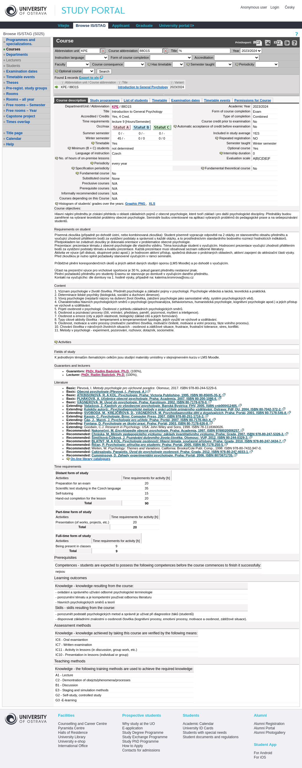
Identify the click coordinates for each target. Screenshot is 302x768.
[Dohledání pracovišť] (103, 51)
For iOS (260, 757)
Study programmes (104, 100)
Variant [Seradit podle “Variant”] (179, 82)
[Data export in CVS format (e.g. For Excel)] (278, 43)
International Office (73, 746)
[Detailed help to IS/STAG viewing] (294, 43)
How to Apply (132, 746)
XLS (152, 203)
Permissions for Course (252, 100)
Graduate (144, 25)
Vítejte (63, 25)
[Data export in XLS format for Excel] (268, 43)
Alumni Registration (269, 724)
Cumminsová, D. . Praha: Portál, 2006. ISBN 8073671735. (163, 455)
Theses (12, 83)
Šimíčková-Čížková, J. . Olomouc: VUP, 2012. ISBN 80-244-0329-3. (170, 437)
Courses (13, 49)
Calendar (13, 139)
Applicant (120, 25)
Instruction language (69, 57)
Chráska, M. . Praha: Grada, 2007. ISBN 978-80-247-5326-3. (188, 434)
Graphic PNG (135, 203)
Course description (71, 100)
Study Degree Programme (142, 733)
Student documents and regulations (211, 737)
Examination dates (21, 71)
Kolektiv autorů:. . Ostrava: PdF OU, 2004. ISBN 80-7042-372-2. (182, 409)
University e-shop (72, 741)
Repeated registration (234, 138)
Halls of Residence (73, 733)
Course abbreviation (123, 51)
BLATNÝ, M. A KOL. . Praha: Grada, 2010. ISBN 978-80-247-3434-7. (187, 441)
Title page (14, 133)
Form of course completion (130, 57)
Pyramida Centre (71, 728)
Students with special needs (205, 733)
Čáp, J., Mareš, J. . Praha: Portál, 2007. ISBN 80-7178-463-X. (148, 420)
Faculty (60, 64)
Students (13, 66)
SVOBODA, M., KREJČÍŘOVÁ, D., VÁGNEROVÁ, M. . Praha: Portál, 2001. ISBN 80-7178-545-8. (185, 413)
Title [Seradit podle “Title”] (125, 82)
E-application (132, 728)
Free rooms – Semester (25, 105)
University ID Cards (198, 728)
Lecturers (13, 60)
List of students (136, 100)
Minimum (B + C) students (90, 148)
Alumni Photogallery (269, 733)
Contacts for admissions (141, 750)
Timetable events (20, 77)
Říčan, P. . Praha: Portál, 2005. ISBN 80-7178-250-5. (158, 444)
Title (174, 51)
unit (67, 51)
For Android (263, 753)
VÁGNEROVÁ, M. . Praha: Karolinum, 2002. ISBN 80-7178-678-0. (142, 402)
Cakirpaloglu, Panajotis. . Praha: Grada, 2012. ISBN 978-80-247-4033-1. (170, 451)
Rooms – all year (20, 99)
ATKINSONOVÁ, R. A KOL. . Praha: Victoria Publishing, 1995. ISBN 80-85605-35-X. (149, 395)
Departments (17, 55)
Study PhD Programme (140, 741)
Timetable (159, 100)
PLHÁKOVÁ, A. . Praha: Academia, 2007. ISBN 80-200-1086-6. (147, 398)
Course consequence (107, 64)
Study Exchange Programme (144, 737)
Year (236, 51)
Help (10, 144)
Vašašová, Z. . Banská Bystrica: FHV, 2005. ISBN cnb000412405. (161, 405)
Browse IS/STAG (91, 25)
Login (274, 7)
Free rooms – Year (21, 111)
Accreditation (204, 57)
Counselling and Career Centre (82, 724)
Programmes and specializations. (20, 42)
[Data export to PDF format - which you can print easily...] (257, 43)
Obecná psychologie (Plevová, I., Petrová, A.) (111, 391)
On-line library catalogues (90, 459)
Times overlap (18, 122)
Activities (64, 342)
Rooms (12, 94)
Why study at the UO (138, 724)
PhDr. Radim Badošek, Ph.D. (108, 371)
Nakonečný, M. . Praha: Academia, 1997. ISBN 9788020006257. (166, 430)
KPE (115, 106)
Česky (290, 7)
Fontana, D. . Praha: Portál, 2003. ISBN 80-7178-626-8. (146, 423)
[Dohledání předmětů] (166, 51)
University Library (72, 737)
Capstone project (20, 116)
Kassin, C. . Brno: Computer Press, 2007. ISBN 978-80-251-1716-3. (144, 416)
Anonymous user (254, 7)
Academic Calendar (198, 724)
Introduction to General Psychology (143, 87)
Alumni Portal (264, 728)
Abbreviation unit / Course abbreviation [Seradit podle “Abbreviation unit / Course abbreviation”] (90, 82)
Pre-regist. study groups (26, 88)
